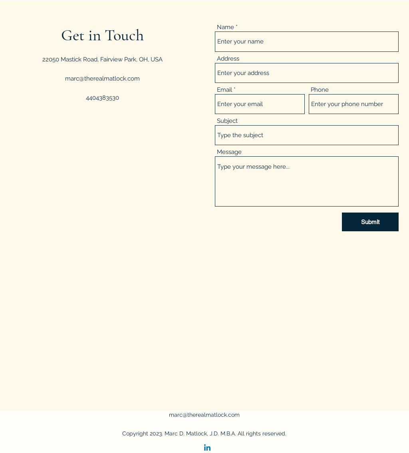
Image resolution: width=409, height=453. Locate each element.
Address (228, 59)
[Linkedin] (207, 448)
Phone (320, 90)
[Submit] (370, 222)
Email (224, 90)
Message (229, 152)
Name (225, 27)
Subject (227, 121)
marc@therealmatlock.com (102, 78)
